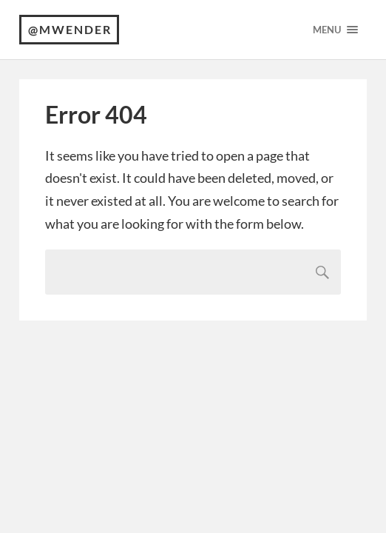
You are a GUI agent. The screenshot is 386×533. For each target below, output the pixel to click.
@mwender (70, 29)
